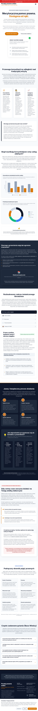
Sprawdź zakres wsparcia (12, 33)
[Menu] (36, 4)
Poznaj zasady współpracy (26, 33)
